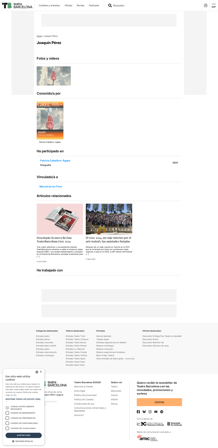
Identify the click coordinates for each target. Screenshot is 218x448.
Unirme (159, 402)
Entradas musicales (44, 342)
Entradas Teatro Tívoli (75, 336)
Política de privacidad (85, 395)
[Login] (205, 5)
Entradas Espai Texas (75, 365)
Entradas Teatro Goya (75, 362)
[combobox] (155, 5)
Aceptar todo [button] (23, 435)
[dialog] (23, 407)
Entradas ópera (42, 349)
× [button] (41, 372)
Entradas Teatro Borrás (76, 342)
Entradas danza (43, 339)
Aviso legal (79, 390)
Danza (114, 403)
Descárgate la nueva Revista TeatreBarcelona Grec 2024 (54, 239)
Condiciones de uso (84, 403)
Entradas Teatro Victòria (76, 355)
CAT (214, 4)
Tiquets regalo (102, 339)
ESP (214, 7)
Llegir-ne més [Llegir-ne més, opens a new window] (11, 395)
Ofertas (68, 5)
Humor (114, 395)
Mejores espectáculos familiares (110, 352)
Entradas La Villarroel (75, 349)
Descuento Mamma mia (153, 342)
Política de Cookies (84, 399)
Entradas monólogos (45, 355)
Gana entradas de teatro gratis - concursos (115, 358)
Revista (80, 5)
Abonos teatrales (103, 336)
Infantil (114, 399)
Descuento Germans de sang (155, 345)
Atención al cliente (83, 386)
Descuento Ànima (150, 339)
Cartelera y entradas (49, 5)
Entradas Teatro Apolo (75, 358)
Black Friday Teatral (105, 355)
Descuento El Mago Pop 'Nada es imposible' (162, 336)
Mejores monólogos (105, 345)
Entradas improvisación (46, 352)
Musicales (116, 390)
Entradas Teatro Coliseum (77, 339)
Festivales (94, 5)
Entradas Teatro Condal (76, 352)
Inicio (39, 36)
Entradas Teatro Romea (76, 345)
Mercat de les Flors (50, 186)
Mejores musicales (104, 349)
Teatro (114, 386)
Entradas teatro (42, 336)
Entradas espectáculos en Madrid (111, 342)
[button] (24, 400)
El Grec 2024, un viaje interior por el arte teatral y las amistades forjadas (108, 239)
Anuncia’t (79, 415)
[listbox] (36, 372)
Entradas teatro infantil (46, 345)
